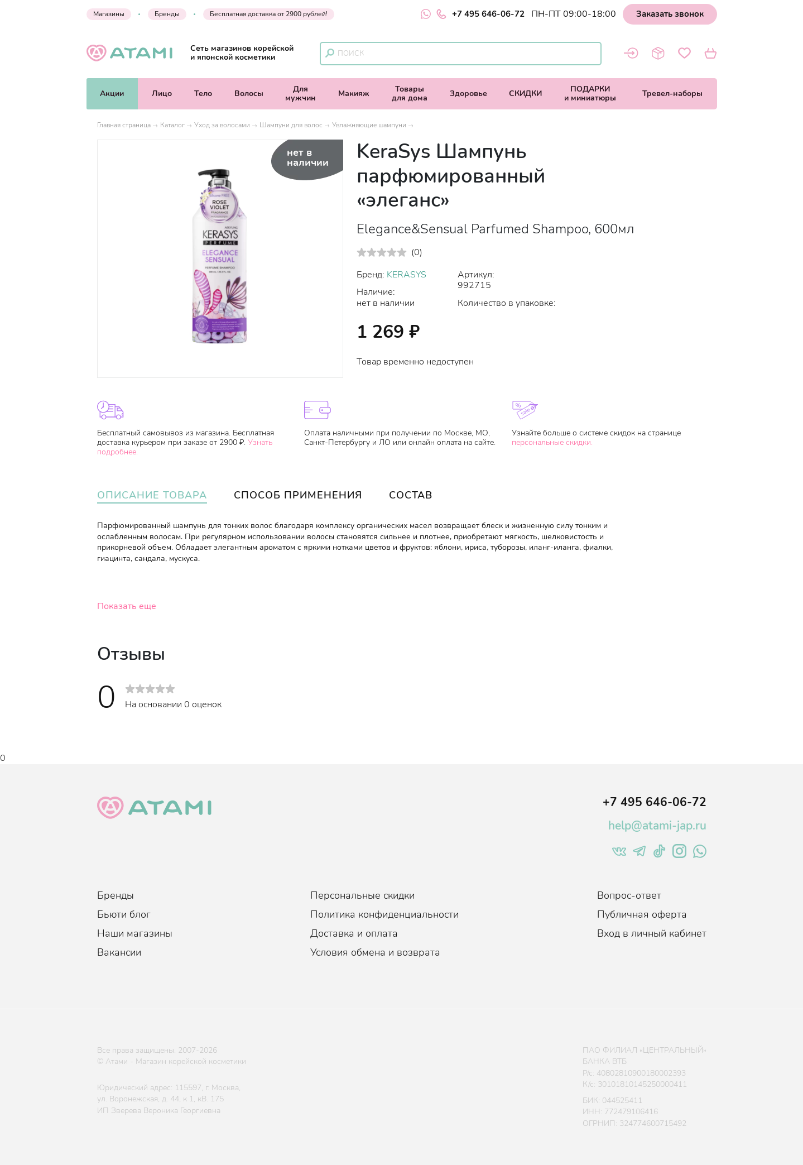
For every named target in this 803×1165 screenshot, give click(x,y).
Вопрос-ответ (629, 895)
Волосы (248, 93)
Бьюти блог (124, 914)
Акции (112, 93)
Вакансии (119, 952)
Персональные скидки (362, 895)
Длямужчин (300, 93)
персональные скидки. (552, 442)
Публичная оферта (642, 914)
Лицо (162, 93)
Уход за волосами (222, 125)
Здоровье (468, 93)
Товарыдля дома (409, 93)
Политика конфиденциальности (384, 914)
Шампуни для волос (291, 125)
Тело (203, 93)
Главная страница (124, 125)
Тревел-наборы (672, 93)
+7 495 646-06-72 (480, 14)
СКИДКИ (525, 93)
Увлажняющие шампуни (369, 125)
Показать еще (126, 606)
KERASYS (406, 275)
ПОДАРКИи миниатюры (590, 93)
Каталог (172, 125)
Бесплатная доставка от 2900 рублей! (269, 13)
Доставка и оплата (354, 933)
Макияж (353, 93)
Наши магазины (134, 933)
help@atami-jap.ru (657, 825)
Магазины (108, 13)
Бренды (167, 13)
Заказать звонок (670, 14)
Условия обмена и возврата (375, 952)
